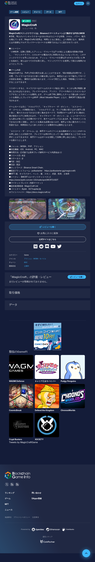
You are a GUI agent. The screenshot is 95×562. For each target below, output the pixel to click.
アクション (28, 259)
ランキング (9, 493)
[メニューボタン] (88, 3)
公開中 (26, 266)
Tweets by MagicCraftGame (23, 442)
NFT (60, 12)
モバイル (42, 259)
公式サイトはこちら (47, 239)
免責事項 (8, 517)
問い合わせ (36, 493)
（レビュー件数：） (30, 28)
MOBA (35, 259)
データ (48, 12)
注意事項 (35, 517)
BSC (25, 262)
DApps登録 (37, 498)
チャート (37, 12)
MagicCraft (29, 25)
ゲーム (8, 498)
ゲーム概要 (14, 12)
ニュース (8, 510)
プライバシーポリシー (22, 517)
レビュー (25, 12)
